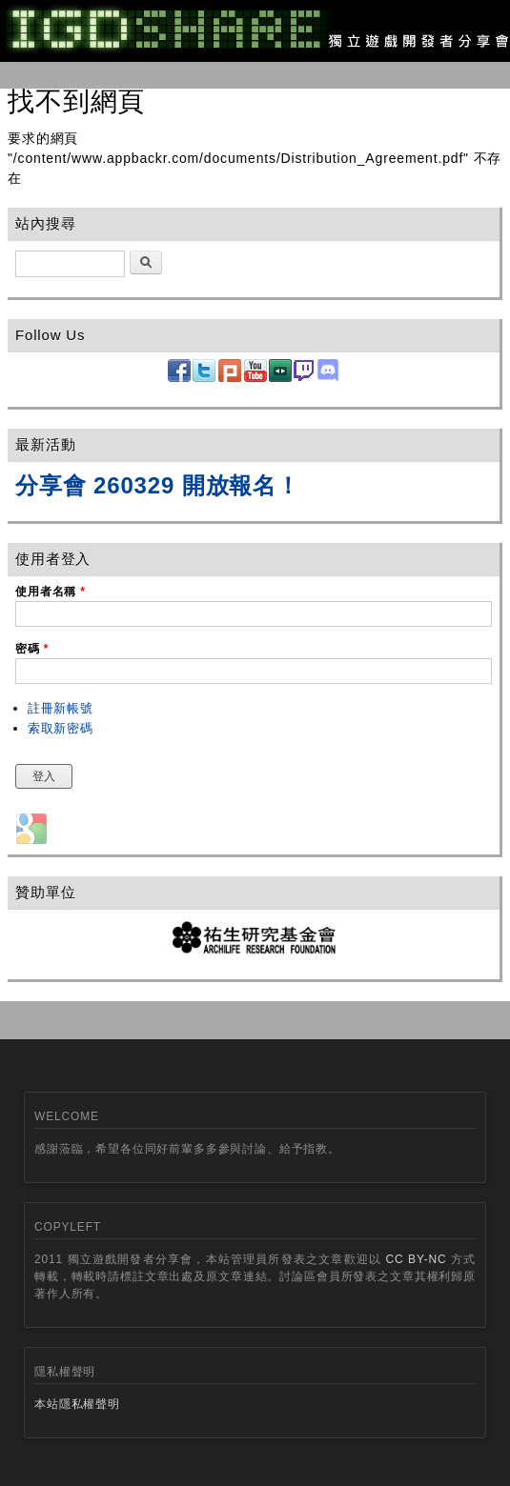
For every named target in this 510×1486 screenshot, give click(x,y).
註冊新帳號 (60, 708)
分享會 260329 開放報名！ (157, 485)
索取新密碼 (60, 728)
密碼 (32, 648)
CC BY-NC (416, 1259)
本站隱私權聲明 (77, 1404)
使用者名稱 (50, 591)
